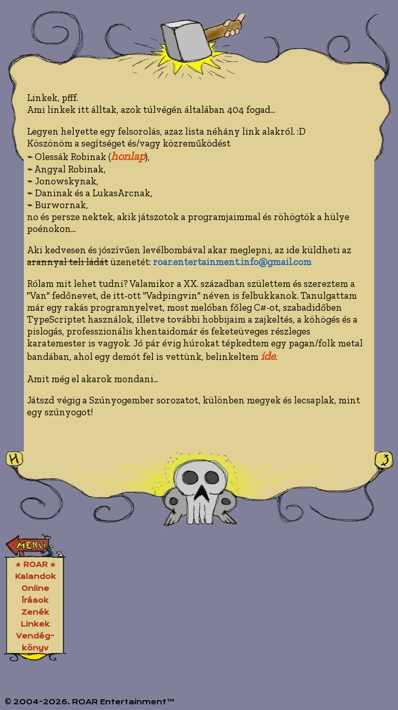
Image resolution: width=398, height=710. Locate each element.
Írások (35, 600)
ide (268, 356)
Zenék (35, 612)
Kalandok (35, 576)
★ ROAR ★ (35, 564)
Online (35, 588)
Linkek (35, 624)
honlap (128, 156)
